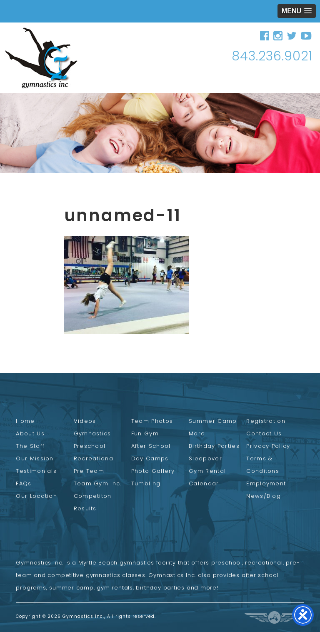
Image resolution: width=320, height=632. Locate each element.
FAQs (23, 483)
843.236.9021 (272, 56)
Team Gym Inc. (98, 483)
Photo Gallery (153, 471)
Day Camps (150, 458)
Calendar (204, 483)
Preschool (90, 446)
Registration (265, 421)
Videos (85, 421)
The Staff (30, 446)
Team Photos (152, 421)
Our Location (36, 496)
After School (151, 446)
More (197, 433)
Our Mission (34, 458)
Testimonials (36, 471)
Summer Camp (213, 421)
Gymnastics (92, 433)
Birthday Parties (214, 446)
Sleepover (205, 458)
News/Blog (263, 496)
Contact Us (264, 433)
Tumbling (145, 483)
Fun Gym (145, 433)
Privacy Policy (268, 446)
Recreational (94, 458)
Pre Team (89, 471)
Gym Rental (207, 471)
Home (25, 421)
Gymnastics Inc (41, 58)
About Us (30, 433)
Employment (266, 483)
